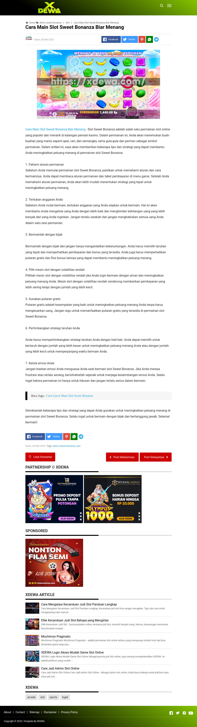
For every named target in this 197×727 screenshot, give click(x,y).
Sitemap (34, 712)
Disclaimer (50, 712)
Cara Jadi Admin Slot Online (60, 668)
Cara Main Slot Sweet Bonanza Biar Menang (55, 129)
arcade (31, 697)
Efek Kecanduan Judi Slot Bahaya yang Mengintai (75, 620)
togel (65, 697)
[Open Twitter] (177, 713)
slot (79, 446)
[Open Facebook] (171, 713)
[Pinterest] (142, 39)
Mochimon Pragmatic (56, 636)
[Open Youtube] (191, 713)
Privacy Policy (69, 712)
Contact (20, 712)
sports (53, 697)
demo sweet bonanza (64, 446)
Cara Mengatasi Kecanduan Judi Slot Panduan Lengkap (79, 604)
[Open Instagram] (184, 713)
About (7, 712)
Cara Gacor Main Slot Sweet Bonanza (69, 395)
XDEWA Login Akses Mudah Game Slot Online (72, 652)
